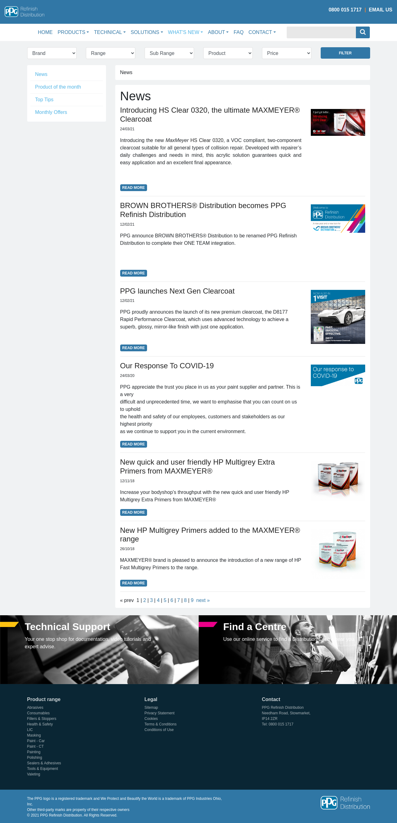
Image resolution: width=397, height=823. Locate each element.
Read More (133, 188)
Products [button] (71, 32)
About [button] (216, 32)
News (41, 74)
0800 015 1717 (345, 9)
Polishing (34, 757)
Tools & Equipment (42, 769)
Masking (34, 735)
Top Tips (44, 99)
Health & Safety (40, 724)
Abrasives (35, 707)
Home (46, 31)
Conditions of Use (159, 730)
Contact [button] (260, 32)
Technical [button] (108, 32)
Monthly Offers (51, 112)
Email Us (380, 9)
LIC (30, 730)
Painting (33, 752)
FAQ (238, 32)
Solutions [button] (145, 32)
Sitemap (151, 707)
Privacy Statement (160, 713)
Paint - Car (36, 741)
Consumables (38, 713)
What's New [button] (183, 32)
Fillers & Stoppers (42, 718)
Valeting (33, 774)
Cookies (151, 718)
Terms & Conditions (161, 724)
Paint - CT (35, 746)
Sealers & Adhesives (44, 763)
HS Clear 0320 (206, 140)
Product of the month (58, 87)
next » (203, 600)
